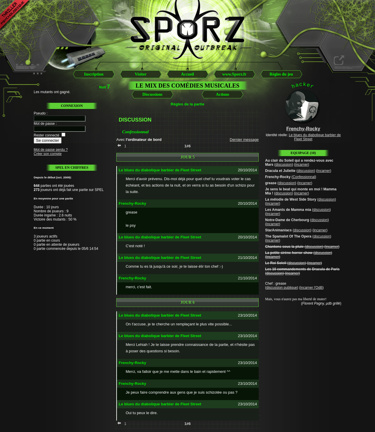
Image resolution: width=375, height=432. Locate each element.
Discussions (152, 94)
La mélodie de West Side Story (290, 199)
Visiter (140, 74)
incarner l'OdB (311, 288)
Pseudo (40, 113)
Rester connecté (46, 135)
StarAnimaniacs (278, 230)
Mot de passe (44, 124)
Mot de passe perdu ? (51, 150)
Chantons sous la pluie (284, 247)
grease (271, 183)
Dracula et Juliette (280, 171)
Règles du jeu (281, 74)
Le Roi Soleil (275, 263)
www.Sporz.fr (234, 74)
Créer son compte (48, 154)
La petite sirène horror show (288, 253)
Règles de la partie (187, 104)
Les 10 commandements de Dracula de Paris (302, 269)
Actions (222, 94)
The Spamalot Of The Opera (288, 236)
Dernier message (244, 139)
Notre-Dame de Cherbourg (287, 220)
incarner (301, 165)
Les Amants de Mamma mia (288, 210)
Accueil (187, 74)
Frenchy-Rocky (278, 177)
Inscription (93, 74)
